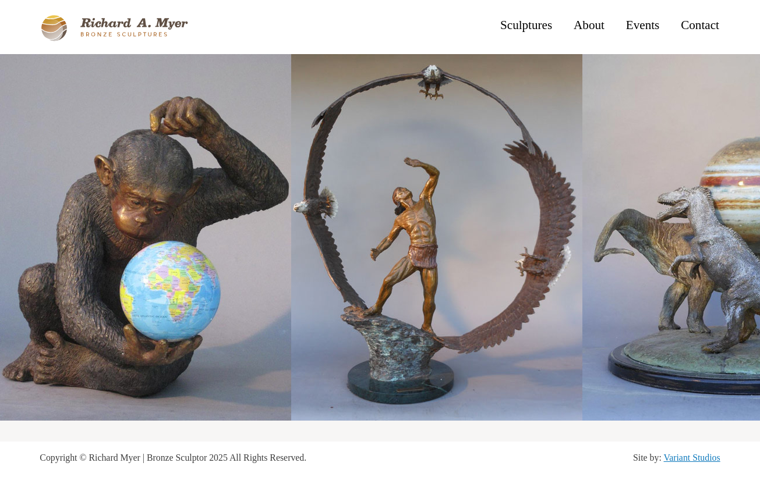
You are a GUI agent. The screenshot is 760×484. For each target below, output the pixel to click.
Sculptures (526, 25)
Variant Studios (692, 457)
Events (642, 25)
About (589, 25)
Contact (700, 25)
